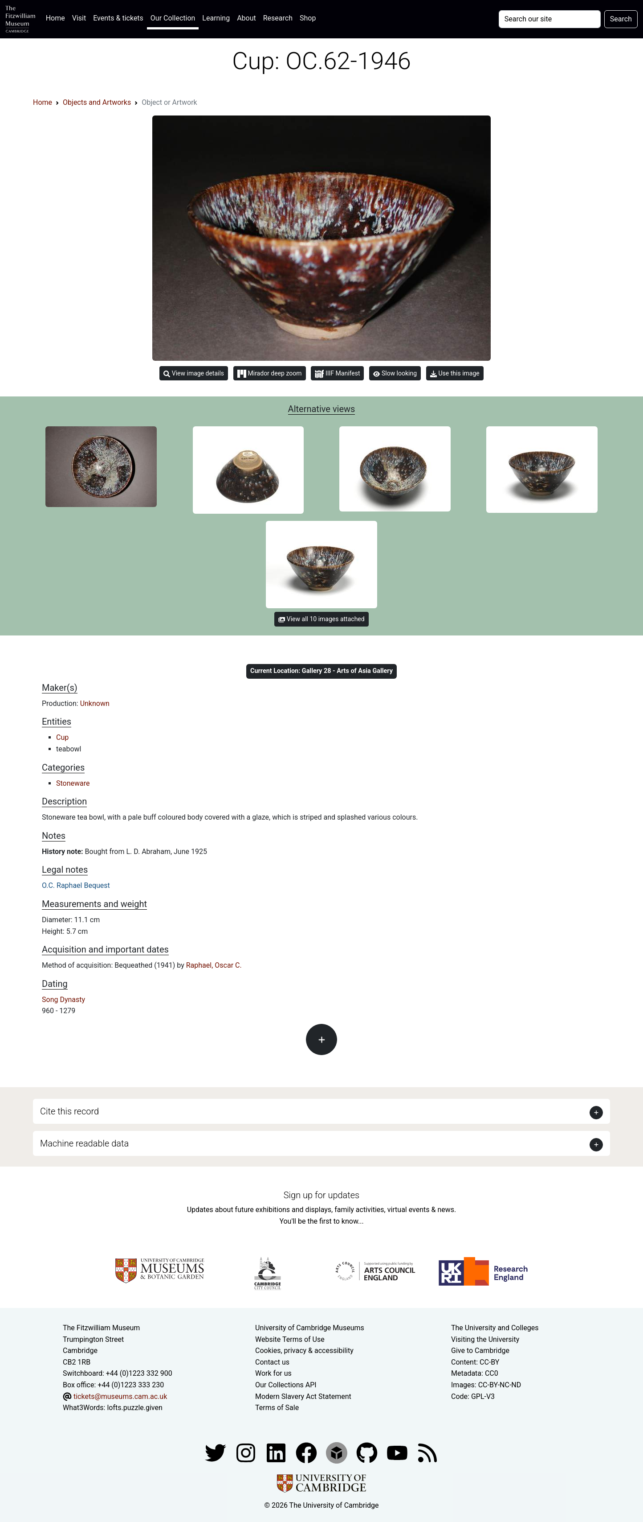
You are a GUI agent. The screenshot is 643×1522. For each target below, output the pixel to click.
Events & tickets (118, 18)
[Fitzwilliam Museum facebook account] (277, 1452)
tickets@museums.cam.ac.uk (120, 1396)
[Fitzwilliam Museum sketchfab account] (337, 1452)
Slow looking (395, 373)
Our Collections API (286, 1385)
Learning (216, 18)
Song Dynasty (63, 999)
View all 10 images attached (321, 619)
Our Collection (173, 18)
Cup (62, 737)
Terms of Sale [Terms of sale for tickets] (277, 1407)
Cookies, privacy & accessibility (304, 1350)
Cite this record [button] (69, 1111)
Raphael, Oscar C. (214, 965)
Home (57, 17)
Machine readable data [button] (84, 1143)
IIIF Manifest (337, 374)
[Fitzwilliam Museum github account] (368, 1452)
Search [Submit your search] (621, 19)
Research (278, 18)
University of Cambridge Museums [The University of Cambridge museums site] (309, 1328)
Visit (79, 18)
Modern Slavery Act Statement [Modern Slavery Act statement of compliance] (303, 1396)
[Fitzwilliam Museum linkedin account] (307, 1452)
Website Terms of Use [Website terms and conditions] (290, 1339)
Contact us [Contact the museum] (272, 1362)
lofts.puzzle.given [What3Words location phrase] (134, 1407)
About (246, 18)
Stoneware (73, 783)
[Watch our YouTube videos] (398, 1452)
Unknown (95, 703)
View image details (193, 373)
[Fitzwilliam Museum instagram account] (247, 1452)
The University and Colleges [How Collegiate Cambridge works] (494, 1328)
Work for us (273, 1373)
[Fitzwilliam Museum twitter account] (216, 1452)
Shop (308, 18)
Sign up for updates (321, 1195)
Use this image (455, 373)
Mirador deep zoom (269, 374)
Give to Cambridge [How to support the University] (480, 1350)
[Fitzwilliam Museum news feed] (427, 1452)
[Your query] (550, 19)
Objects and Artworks (97, 102)
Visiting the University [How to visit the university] (485, 1339)
